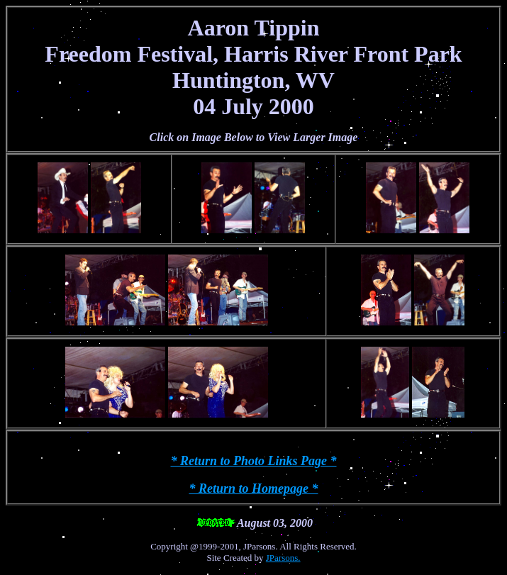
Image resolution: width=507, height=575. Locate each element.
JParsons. (283, 557)
